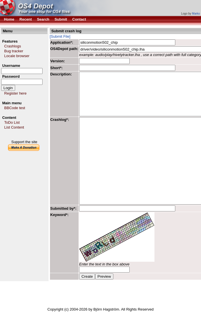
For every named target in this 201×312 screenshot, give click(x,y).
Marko (196, 13)
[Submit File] (60, 36)
